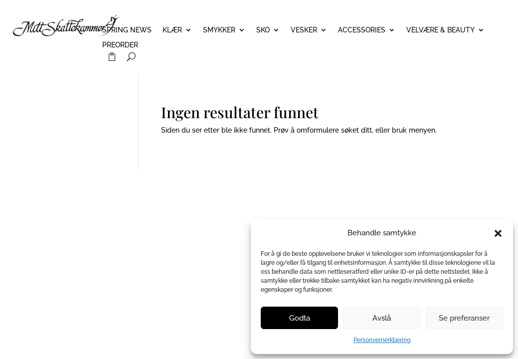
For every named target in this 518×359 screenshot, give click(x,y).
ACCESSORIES (361, 30)
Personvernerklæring (381, 340)
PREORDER (120, 45)
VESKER (304, 30)
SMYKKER (219, 30)
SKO (263, 30)
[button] (498, 233)
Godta (299, 318)
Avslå (381, 318)
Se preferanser (464, 318)
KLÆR (172, 30)
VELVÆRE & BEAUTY (440, 30)
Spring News (127, 30)
